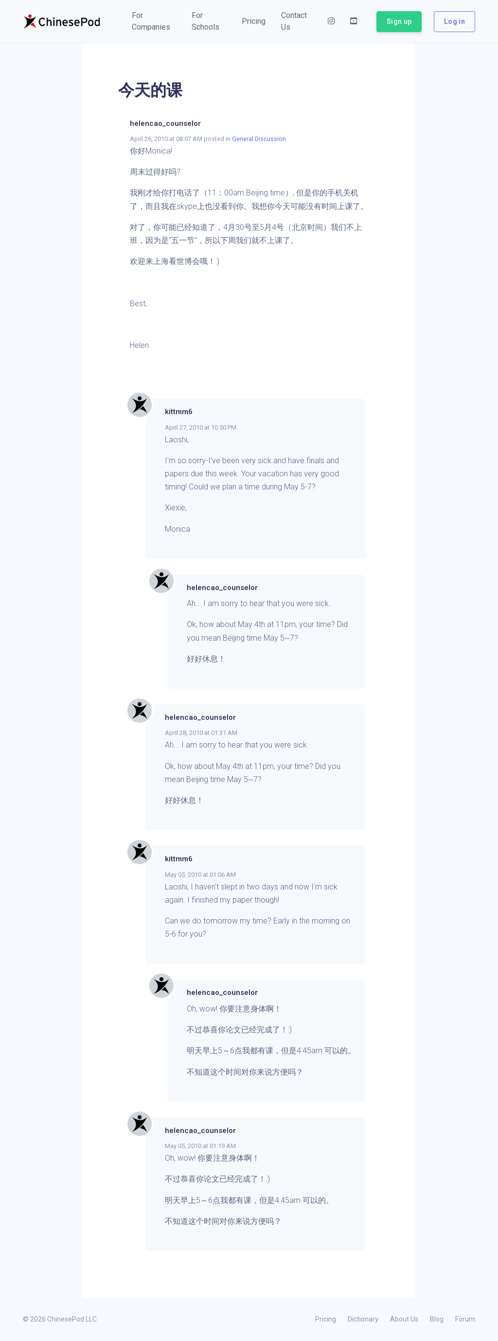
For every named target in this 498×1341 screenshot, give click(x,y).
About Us (404, 1319)
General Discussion (259, 138)
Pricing (325, 1319)
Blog (437, 1319)
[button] (154, 21)
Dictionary (363, 1319)
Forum (465, 1319)
